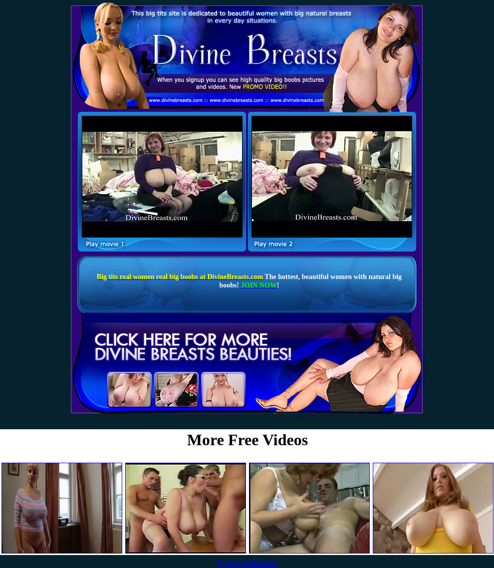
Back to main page (247, 563)
